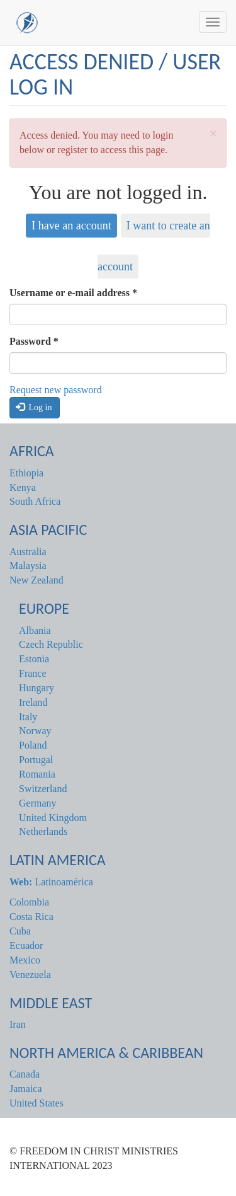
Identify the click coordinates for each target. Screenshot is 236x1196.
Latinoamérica (51, 882)
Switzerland (43, 788)
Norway (35, 730)
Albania (35, 630)
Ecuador (26, 945)
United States (36, 1103)
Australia (28, 551)
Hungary (36, 687)
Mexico (24, 960)
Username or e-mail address (73, 292)
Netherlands (43, 831)
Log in (34, 407)
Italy (28, 716)
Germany (38, 803)
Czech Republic (51, 644)
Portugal (36, 759)
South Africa (34, 501)
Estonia (34, 658)
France (33, 673)
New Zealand (36, 580)
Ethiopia (26, 473)
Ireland (33, 702)
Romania (37, 774)
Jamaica (25, 1088)
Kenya (22, 487)
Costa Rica (31, 916)
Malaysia (28, 565)
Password (34, 341)
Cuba (20, 931)
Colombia (29, 902)
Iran (17, 1024)
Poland (33, 745)
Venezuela (30, 974)
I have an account (71, 225)
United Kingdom (53, 817)
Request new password (55, 389)
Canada (24, 1074)
